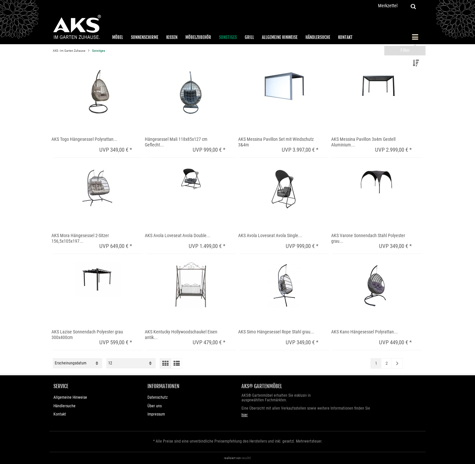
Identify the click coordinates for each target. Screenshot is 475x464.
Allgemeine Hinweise (280, 37)
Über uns (154, 406)
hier (244, 415)
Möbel (117, 37)
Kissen (171, 37)
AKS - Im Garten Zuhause (69, 50)
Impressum (156, 414)
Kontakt (345, 37)
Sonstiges (228, 37)
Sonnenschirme (144, 37)
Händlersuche (317, 37)
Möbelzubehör (198, 37)
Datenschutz (157, 397)
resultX (246, 458)
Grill (249, 37)
